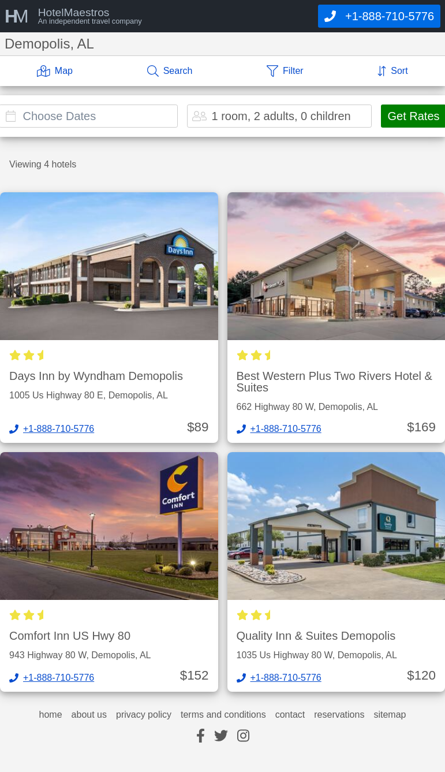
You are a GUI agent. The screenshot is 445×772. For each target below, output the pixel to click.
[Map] (55, 71)
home (50, 714)
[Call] (379, 16)
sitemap (389, 714)
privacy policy (143, 714)
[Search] (170, 71)
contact (290, 714)
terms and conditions (223, 714)
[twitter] (221, 736)
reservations (339, 714)
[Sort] (392, 71)
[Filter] (285, 71)
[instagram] (243, 736)
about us (89, 714)
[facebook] (200, 736)
